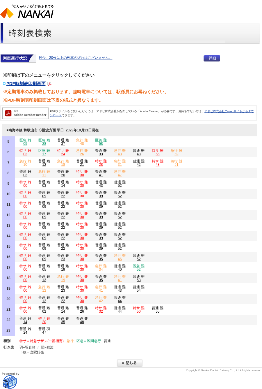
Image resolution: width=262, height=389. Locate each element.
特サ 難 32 (100, 310)
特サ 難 (25, 152)
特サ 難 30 (82, 194)
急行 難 (82, 152)
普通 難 (63, 142)
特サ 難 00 (25, 289)
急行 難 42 (100, 299)
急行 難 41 (100, 289)
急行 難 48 (82, 142)
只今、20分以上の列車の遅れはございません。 (75, 58)
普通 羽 (44, 331)
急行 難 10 (25, 163)
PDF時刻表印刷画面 (26, 83)
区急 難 (25, 142)
